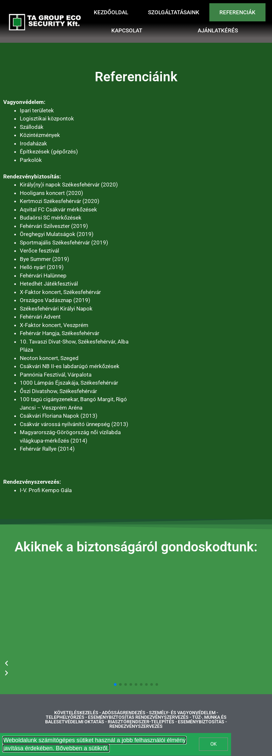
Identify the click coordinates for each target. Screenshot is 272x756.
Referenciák (237, 12)
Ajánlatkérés (218, 30)
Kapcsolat (126, 30)
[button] (115, 684)
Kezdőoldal (111, 12)
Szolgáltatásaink (173, 12)
